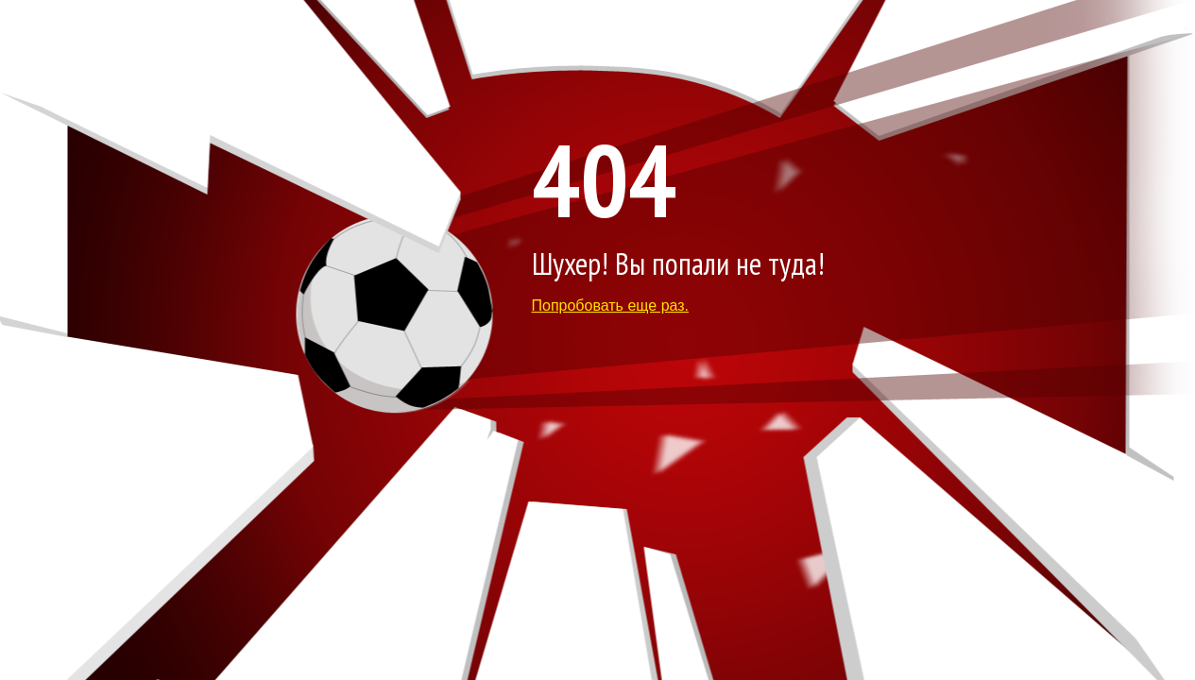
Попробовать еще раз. (611, 306)
